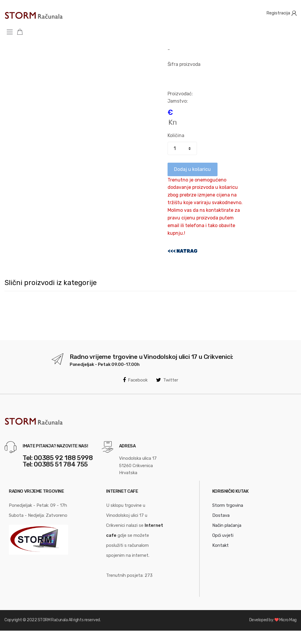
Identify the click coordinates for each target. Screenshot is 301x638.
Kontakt (220, 545)
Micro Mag (288, 619)
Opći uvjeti (222, 535)
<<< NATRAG (183, 251)
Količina (176, 135)
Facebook (135, 380)
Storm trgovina (227, 505)
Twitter (167, 380)
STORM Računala (53, 619)
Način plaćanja (226, 525)
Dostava (221, 515)
